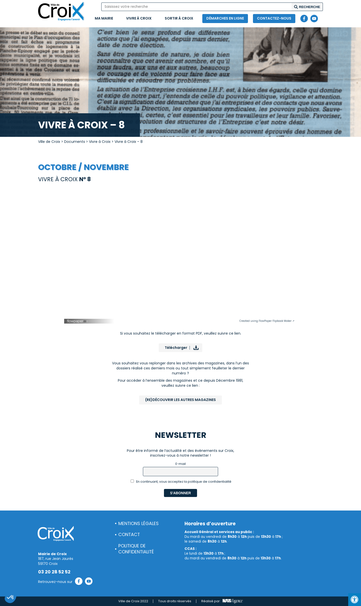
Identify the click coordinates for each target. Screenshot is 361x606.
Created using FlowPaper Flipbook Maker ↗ (266, 321)
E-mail (180, 464)
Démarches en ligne (225, 18)
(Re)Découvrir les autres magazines (180, 399)
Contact (129, 535)
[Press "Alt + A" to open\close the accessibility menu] (354, 599)
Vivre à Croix (139, 18)
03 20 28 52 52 (54, 572)
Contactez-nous (274, 18)
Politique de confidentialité (136, 549)
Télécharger (176, 347)
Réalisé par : (222, 601)
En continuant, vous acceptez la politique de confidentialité (181, 481)
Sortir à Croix (179, 18)
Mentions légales (138, 524)
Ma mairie (104, 18)
